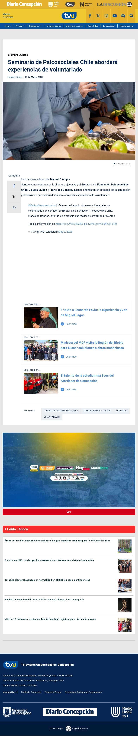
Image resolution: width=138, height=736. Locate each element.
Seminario (121, 410)
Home (8, 26)
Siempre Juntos (54, 26)
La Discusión (109, 26)
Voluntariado (52, 417)
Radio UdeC (93, 26)
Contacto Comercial (31, 692)
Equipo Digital (15, 77)
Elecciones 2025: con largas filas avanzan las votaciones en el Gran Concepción (49, 560)
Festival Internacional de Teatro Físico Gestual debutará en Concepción (44, 599)
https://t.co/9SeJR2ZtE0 (70, 223)
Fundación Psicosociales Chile (61, 410)
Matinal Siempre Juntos (97, 410)
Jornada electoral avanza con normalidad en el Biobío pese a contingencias (47, 580)
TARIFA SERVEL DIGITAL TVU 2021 (20, 685)
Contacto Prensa (53, 692)
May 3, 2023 (65, 231)
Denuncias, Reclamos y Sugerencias (83, 692)
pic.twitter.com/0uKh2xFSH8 (100, 223)
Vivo (69, 512)
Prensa (18, 26)
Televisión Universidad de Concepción (38, 665)
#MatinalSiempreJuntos (42, 205)
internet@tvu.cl (10, 692)
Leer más (69, 324)
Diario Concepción (74, 26)
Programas (34, 26)
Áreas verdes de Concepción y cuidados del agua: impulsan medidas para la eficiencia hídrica (57, 540)
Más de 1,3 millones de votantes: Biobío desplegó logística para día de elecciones (50, 619)
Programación (126, 26)
